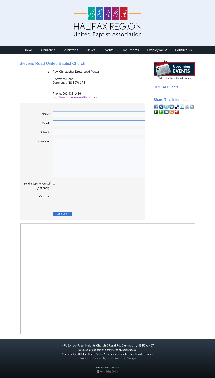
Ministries (70, 50)
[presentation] (81, 201)
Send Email (62, 213)
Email (46, 123)
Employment (157, 50)
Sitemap (83, 358)
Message (44, 141)
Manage (131, 358)
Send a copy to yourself (37, 183)
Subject (45, 132)
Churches (48, 50)
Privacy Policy (99, 358)
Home (28, 50)
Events (108, 50)
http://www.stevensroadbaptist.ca (75, 97)
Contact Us (183, 50)
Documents (130, 50)
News (90, 50)
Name (46, 114)
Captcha (45, 196)
